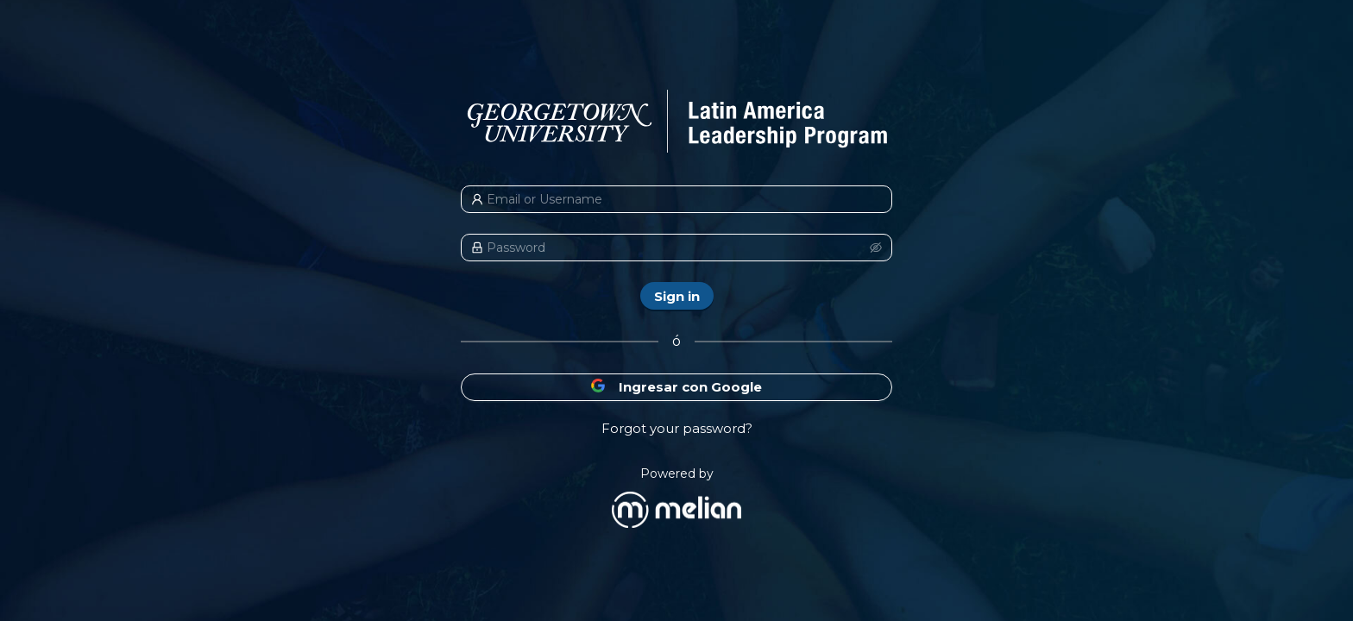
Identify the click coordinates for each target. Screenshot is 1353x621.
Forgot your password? (676, 428)
